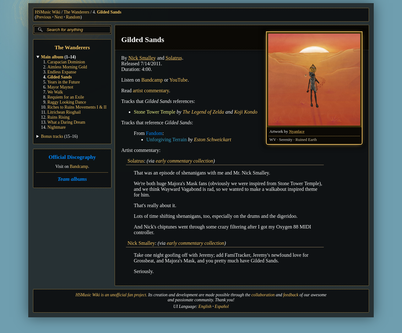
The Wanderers (77, 12)
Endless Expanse (61, 72)
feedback (290, 295)
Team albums (72, 179)
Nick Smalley (142, 58)
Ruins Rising (58, 117)
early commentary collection (184, 161)
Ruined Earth (306, 139)
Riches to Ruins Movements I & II (76, 107)
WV (272, 139)
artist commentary (151, 90)
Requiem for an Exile (65, 97)
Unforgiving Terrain (166, 139)
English (205, 306)
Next (58, 17)
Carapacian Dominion (66, 62)
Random (73, 17)
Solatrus (174, 58)
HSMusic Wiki (47, 12)
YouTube (178, 80)
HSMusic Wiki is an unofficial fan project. (111, 295)
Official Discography (72, 157)
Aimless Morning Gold (67, 67)
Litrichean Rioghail (64, 112)
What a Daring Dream (66, 122)
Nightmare (56, 127)
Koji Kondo (245, 112)
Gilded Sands (109, 12)
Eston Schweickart (212, 139)
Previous (44, 17)
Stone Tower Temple (154, 112)
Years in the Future (63, 82)
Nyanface (296, 131)
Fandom (154, 133)
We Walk (55, 92)
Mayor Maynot (60, 87)
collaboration (263, 295)
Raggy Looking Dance (66, 102)
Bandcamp (79, 166)
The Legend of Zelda (203, 112)
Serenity (286, 139)
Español (222, 306)
